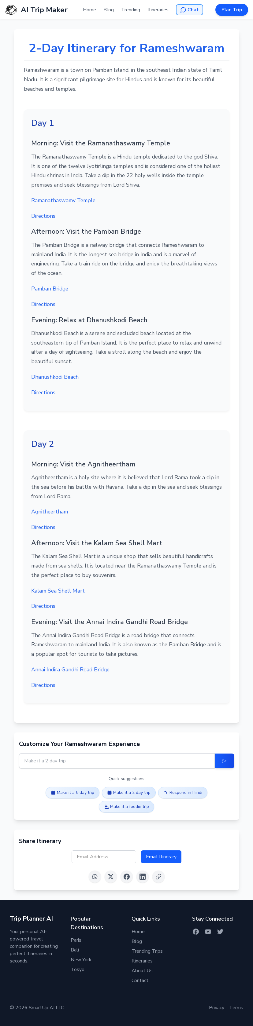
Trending (130, 9)
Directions (43, 216)
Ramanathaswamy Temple (63, 200)
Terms (236, 1007)
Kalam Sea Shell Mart (58, 590)
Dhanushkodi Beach (55, 377)
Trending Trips (147, 951)
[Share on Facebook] (127, 877)
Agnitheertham (49, 511)
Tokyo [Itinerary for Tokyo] (77, 969)
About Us (142, 970)
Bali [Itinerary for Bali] (75, 950)
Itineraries (158, 9)
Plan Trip (231, 9)
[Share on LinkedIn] (142, 877)
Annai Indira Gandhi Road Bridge (70, 669)
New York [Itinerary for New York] (81, 959)
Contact (140, 980)
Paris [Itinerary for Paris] (76, 940)
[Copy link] (158, 877)
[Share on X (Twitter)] (111, 877)
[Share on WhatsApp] (95, 877)
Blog (108, 9)
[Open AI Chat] (189, 9)
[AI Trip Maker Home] (36, 10)
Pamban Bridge (49, 288)
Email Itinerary (161, 856)
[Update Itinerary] (224, 761)
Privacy (216, 1007)
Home (89, 9)
